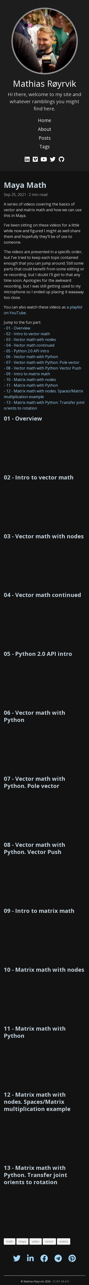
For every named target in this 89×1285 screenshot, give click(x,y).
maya (22, 1241)
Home (44, 120)
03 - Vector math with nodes (31, 339)
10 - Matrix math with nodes (31, 379)
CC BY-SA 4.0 (60, 1281)
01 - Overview (18, 328)
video (35, 1241)
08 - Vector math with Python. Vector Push (43, 368)
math (9, 1241)
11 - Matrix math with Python (32, 385)
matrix (63, 1241)
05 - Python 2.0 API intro (27, 351)
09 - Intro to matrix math (28, 373)
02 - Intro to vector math (28, 333)
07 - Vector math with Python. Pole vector (43, 362)
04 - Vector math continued (30, 345)
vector (49, 1241)
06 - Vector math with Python (32, 356)
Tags (44, 146)
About (44, 129)
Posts (45, 138)
